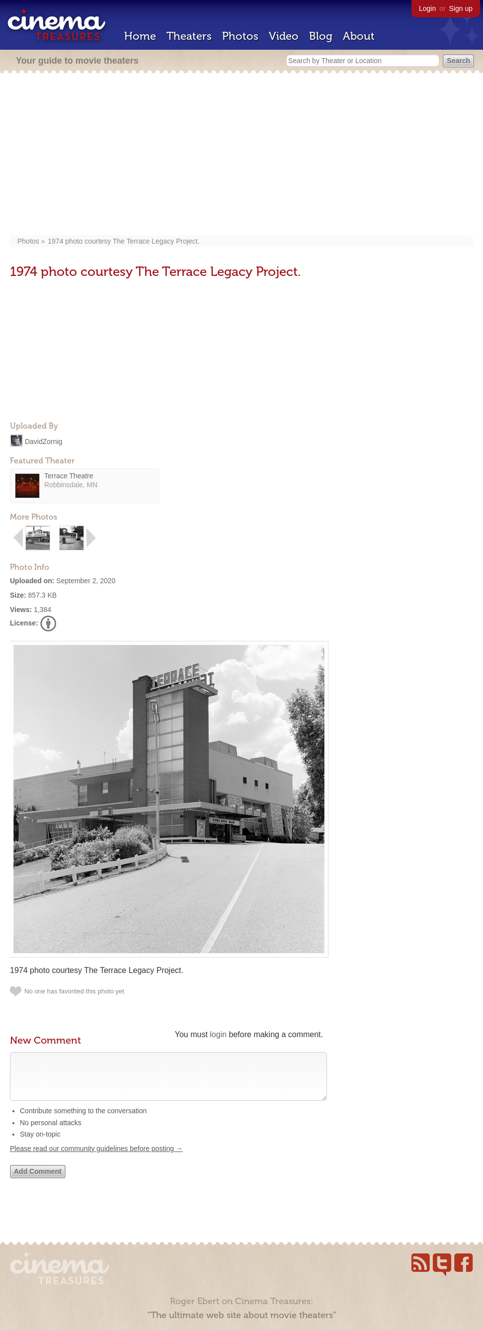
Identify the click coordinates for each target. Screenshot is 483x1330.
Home (140, 36)
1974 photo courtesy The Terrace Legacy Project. (123, 241)
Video (284, 36)
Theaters (189, 36)
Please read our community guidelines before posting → (96, 1158)
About (359, 36)
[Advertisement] (241, 155)
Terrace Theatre (68, 476)
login (218, 1034)
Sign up (461, 8)
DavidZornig (43, 441)
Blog (320, 36)
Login (427, 8)
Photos (240, 36)
